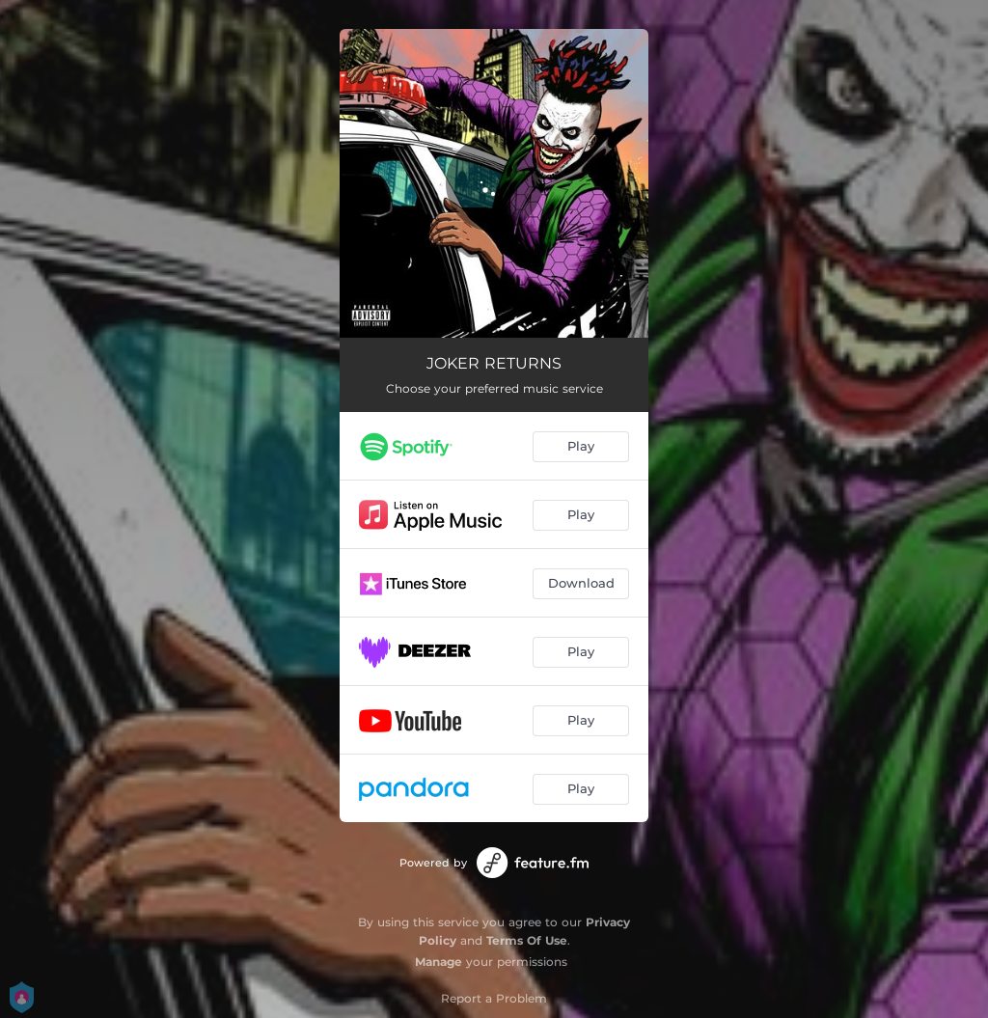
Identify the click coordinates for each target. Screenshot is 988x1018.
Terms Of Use (526, 940)
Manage (438, 961)
